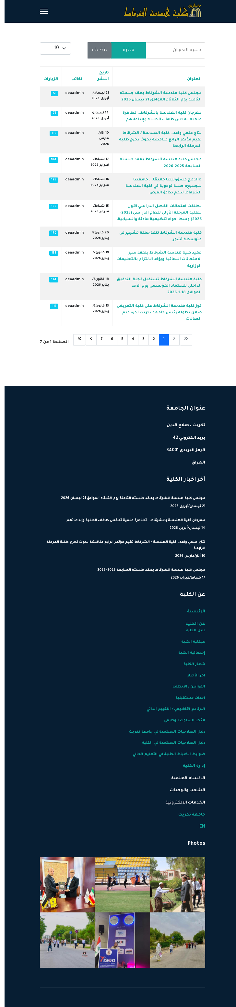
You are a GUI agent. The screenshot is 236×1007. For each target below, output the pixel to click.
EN (198, 827)
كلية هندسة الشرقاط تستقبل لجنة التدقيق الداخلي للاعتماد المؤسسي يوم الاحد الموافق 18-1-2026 (154, 286)
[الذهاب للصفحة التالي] (86, 339)
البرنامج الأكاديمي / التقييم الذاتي (171, 709)
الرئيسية (192, 611)
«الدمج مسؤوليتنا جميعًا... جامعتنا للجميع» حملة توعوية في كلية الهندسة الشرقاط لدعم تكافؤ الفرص (159, 186)
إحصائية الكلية (187, 653)
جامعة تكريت (187, 815)
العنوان (190, 79)
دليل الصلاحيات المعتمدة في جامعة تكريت (162, 732)
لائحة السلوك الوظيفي (180, 721)
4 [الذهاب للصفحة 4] (128, 339)
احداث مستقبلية (186, 698)
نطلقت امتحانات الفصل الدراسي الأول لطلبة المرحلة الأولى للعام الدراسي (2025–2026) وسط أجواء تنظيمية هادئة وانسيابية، (154, 213)
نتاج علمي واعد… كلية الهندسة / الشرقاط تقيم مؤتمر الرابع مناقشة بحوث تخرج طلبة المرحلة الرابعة (155, 140)
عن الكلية (191, 624)
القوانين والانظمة (184, 687)
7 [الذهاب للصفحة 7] (97, 339)
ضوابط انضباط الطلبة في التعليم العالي (164, 754)
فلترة (124, 50)
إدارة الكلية (189, 766)
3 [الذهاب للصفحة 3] (139, 339)
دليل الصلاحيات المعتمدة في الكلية (169, 743)
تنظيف (95, 50)
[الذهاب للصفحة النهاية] (75, 339)
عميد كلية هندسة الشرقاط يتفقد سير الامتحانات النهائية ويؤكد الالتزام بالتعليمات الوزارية (154, 259)
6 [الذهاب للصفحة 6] (107, 339)
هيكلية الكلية (189, 642)
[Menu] (39, 11)
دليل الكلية (191, 631)
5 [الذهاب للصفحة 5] (118, 339)
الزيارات (46, 79)
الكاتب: (72, 79)
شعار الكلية (190, 664)
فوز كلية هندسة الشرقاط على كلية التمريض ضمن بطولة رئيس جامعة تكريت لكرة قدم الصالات (154, 313)
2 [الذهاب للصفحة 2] (149, 339)
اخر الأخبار (192, 676)
